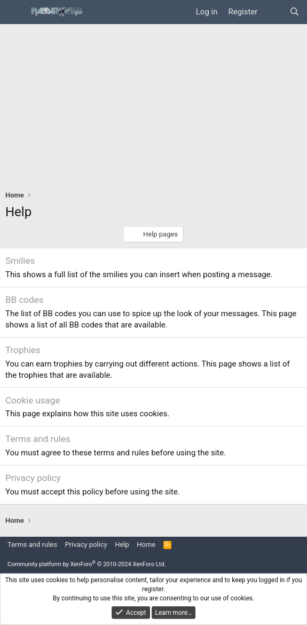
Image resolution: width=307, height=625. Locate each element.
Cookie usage (32, 400)
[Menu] (14, 12)
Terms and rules (37, 438)
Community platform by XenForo (86, 564)
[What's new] (273, 12)
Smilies (20, 260)
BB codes (24, 299)
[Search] (294, 12)
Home (146, 544)
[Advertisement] (153, 104)
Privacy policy (33, 477)
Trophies (23, 350)
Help (122, 544)
